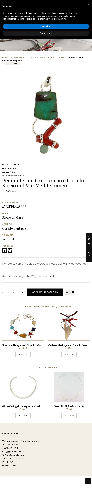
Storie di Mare (39, 58)
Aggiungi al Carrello (45, 292)
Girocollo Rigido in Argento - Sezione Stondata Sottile (32, 430)
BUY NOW (22, 367)
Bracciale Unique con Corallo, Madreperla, (26, 357)
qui (23, 175)
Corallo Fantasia (58, 58)
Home (5, 58)
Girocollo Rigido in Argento (69, 430)
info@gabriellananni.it (13, 475)
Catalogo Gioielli (19, 58)
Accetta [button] (46, 26)
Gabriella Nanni (10, 457)
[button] (88, 4)
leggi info (12, 63)
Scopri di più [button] (46, 33)
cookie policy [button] (69, 16)
